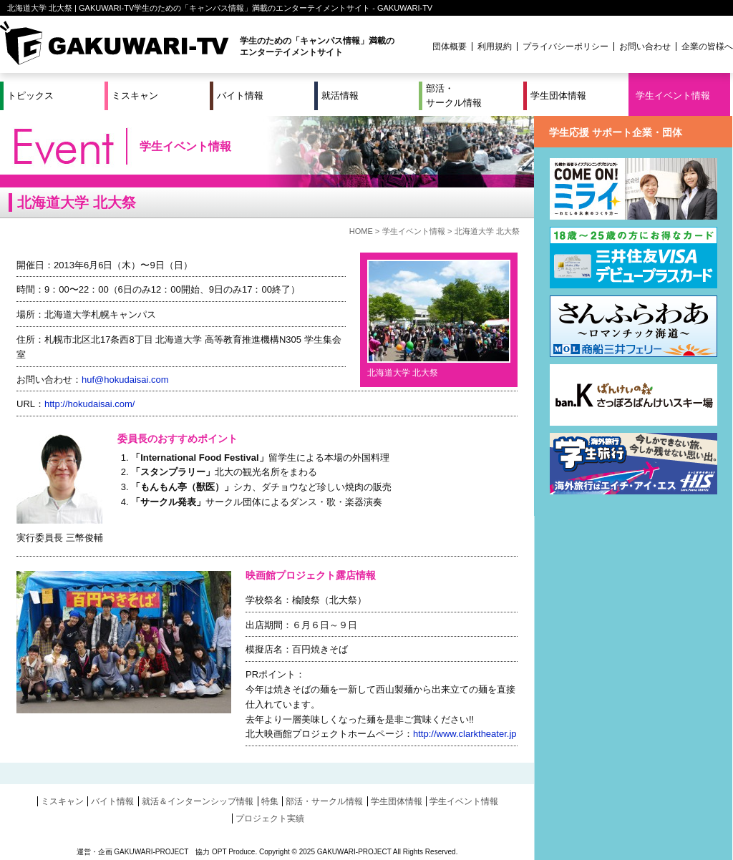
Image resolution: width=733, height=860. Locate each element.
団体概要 (449, 46)
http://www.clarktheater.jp (465, 733)
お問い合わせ (645, 46)
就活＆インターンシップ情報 (197, 801)
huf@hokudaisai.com (125, 379)
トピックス (30, 95)
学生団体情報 (558, 95)
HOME (361, 231)
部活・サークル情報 (454, 95)
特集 (269, 801)
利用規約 (494, 46)
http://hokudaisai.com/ (89, 404)
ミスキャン (135, 95)
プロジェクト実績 (270, 818)
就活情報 (340, 95)
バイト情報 (240, 95)
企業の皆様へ (707, 46)
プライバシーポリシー (565, 46)
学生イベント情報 (673, 95)
